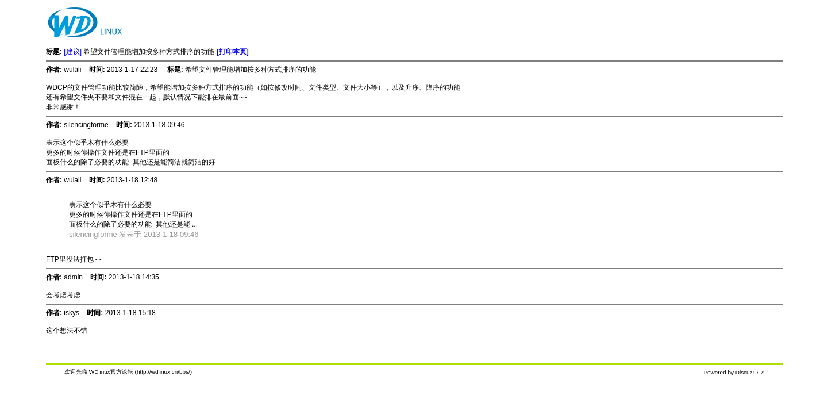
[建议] (73, 52)
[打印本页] (233, 52)
